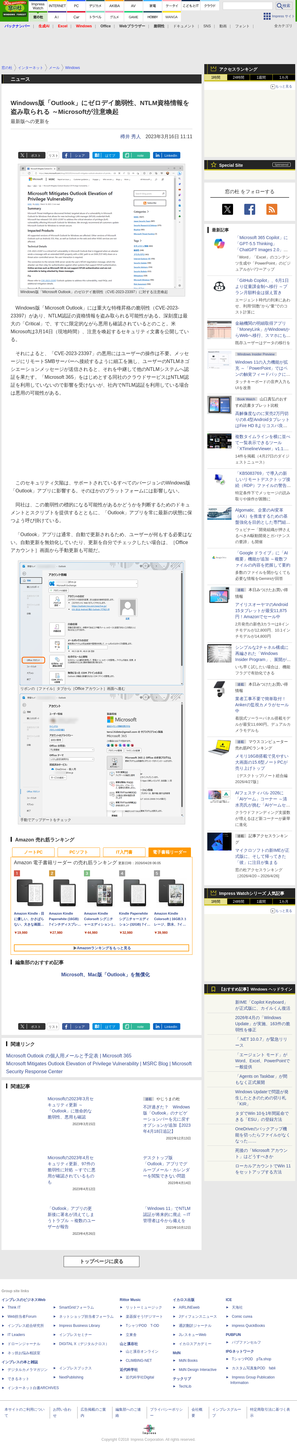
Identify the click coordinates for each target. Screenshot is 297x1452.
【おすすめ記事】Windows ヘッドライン (255, 989)
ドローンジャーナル (24, 1344)
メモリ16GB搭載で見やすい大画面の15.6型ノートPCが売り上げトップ (262, 762)
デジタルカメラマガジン (28, 1370)
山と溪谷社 (129, 1344)
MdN (177, 1353)
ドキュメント (184, 26)
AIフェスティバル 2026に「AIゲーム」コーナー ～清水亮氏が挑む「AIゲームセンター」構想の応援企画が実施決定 (262, 805)
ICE (229, 1300)
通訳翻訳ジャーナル (195, 1326)
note (140, 155)
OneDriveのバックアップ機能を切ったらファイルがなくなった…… (262, 1134)
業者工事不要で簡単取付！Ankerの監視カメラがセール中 (262, 704)
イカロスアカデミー (195, 1344)
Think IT (14, 1307)
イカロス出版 (184, 1300)
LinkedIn (171, 155)
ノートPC (33, 852)
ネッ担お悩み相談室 (24, 1353)
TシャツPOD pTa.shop (251, 1359)
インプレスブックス (75, 1368)
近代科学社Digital (140, 1377)
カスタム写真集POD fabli (253, 1368)
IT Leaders (16, 1335)
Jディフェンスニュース (198, 1316)
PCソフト (78, 852)
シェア (80, 155)
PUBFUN (233, 1335)
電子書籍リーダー (170, 852)
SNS (207, 26)
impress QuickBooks (248, 1326)
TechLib (185, 1386)
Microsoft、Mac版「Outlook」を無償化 (105, 974)
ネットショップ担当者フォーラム (86, 1316)
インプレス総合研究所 (26, 1326)
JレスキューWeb (192, 1335)
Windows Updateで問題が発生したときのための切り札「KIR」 (262, 1097)
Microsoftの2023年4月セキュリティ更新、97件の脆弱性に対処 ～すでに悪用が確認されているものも (71, 1169)
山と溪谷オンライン (142, 1351)
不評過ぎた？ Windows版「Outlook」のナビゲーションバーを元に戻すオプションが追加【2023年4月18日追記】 (167, 1119)
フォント (242, 26)
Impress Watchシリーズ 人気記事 (251, 893)
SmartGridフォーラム (76, 1307)
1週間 (261, 77)
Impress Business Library (79, 1326)
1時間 (216, 77)
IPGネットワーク (240, 1351)
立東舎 (131, 1335)
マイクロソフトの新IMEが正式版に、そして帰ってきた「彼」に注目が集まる (262, 856)
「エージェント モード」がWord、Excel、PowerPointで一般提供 (262, 1060)
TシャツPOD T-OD (142, 1326)
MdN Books (188, 1360)
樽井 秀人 (130, 136)
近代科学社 (129, 1370)
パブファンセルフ (246, 1342)
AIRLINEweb (189, 1307)
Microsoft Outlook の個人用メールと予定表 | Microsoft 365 (69, 1055)
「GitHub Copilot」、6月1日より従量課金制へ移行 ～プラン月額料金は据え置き (262, 286)
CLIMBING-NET (139, 1360)
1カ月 (284, 77)
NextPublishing (71, 1377)
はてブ (110, 155)
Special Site (231, 165)
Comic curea (242, 1316)
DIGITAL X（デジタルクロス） (84, 1344)
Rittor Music (130, 1300)
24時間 (238, 77)
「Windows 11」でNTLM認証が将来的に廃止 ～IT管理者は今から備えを (166, 1214)
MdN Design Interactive (198, 1370)
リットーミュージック (144, 1307)
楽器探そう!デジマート (144, 1316)
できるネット (18, 1379)
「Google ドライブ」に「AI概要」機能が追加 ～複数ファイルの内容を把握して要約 (262, 558)
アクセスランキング (238, 69)
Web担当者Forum (22, 1316)
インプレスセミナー (75, 1335)
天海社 (237, 1307)
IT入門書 (124, 852)
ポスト (36, 155)
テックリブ (182, 1379)
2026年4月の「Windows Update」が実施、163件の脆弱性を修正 (262, 1023)
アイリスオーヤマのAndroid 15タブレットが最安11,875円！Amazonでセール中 (261, 610)
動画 (223, 26)
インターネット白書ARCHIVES (33, 1388)
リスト (53, 155)
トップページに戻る (101, 1261)
